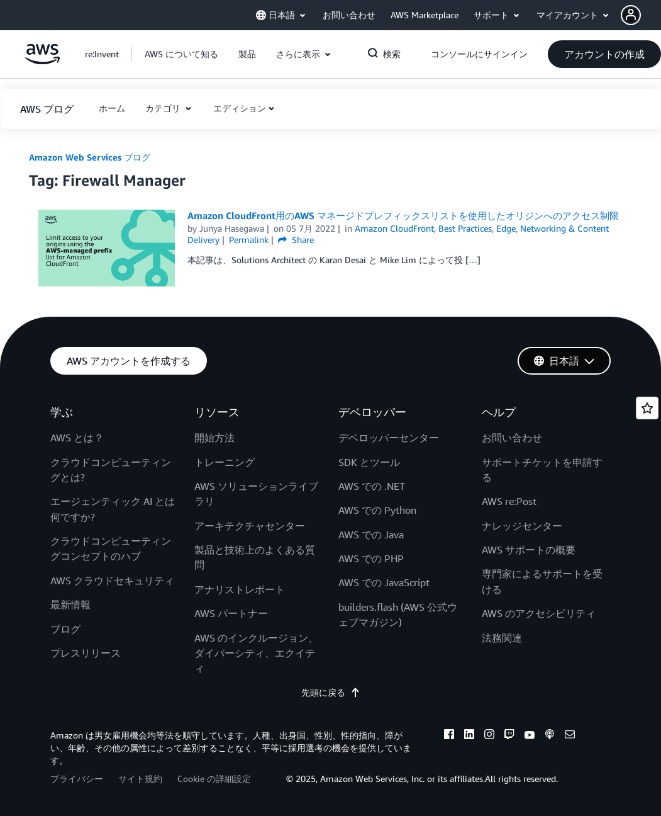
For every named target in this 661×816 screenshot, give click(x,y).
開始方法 (214, 437)
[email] (570, 736)
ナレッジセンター (522, 525)
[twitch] (509, 736)
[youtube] (530, 736)
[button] (641, 15)
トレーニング (224, 462)
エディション (239, 108)
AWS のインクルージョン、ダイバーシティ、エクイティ (256, 653)
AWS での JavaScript (384, 582)
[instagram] (489, 736)
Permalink (249, 239)
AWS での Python (377, 510)
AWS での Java (371, 534)
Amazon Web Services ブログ (89, 157)
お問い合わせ (512, 437)
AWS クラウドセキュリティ (112, 580)
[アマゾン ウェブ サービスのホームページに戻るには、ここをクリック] (42, 60)
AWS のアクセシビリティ (539, 613)
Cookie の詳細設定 (214, 778)
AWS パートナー (231, 613)
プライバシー (76, 778)
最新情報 (70, 604)
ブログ (65, 629)
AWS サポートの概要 (528, 549)
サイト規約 (140, 778)
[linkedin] (469, 736)
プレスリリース (85, 653)
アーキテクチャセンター (249, 525)
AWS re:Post (509, 501)
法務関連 (502, 638)
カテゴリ (164, 108)
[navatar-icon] (631, 15)
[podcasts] (550, 736)
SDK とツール (369, 462)
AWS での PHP (371, 558)
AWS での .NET (371, 486)
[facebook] (449, 736)
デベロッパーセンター (388, 437)
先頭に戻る (330, 692)
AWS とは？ (77, 437)
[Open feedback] (647, 408)
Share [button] (296, 239)
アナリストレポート (239, 589)
